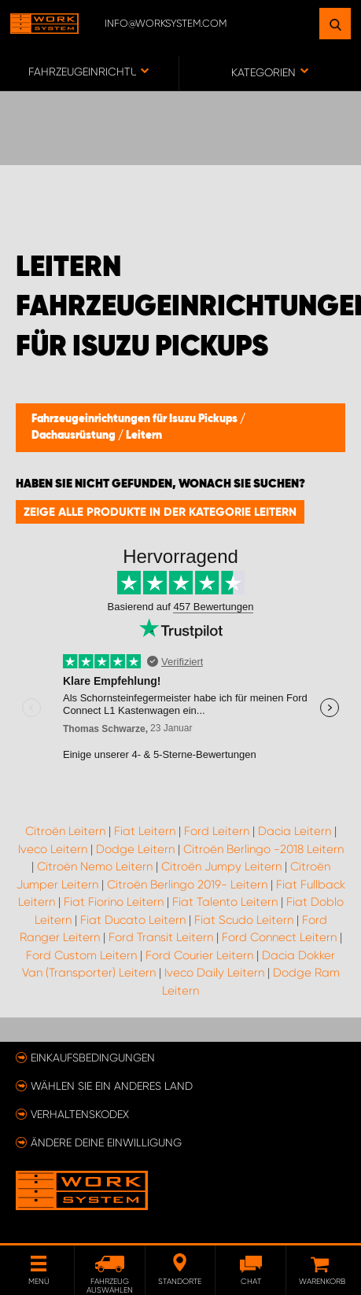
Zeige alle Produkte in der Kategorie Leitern (160, 512)
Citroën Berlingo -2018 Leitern (263, 849)
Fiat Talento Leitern (225, 902)
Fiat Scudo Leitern (243, 920)
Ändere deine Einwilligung (106, 1142)
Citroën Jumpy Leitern (221, 866)
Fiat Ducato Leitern (133, 920)
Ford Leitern (216, 831)
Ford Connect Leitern (279, 937)
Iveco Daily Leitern (214, 973)
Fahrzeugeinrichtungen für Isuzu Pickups (135, 419)
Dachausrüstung (74, 435)
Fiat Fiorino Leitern (114, 902)
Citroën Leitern (65, 831)
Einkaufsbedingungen (93, 1057)
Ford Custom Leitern (81, 955)
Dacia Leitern (294, 831)
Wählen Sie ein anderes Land (112, 1086)
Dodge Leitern (135, 849)
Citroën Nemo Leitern (95, 866)
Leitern (144, 435)
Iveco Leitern (52, 849)
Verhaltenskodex (80, 1114)
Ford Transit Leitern (161, 937)
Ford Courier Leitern (199, 955)
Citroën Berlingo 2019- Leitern (187, 884)
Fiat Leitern (144, 831)
